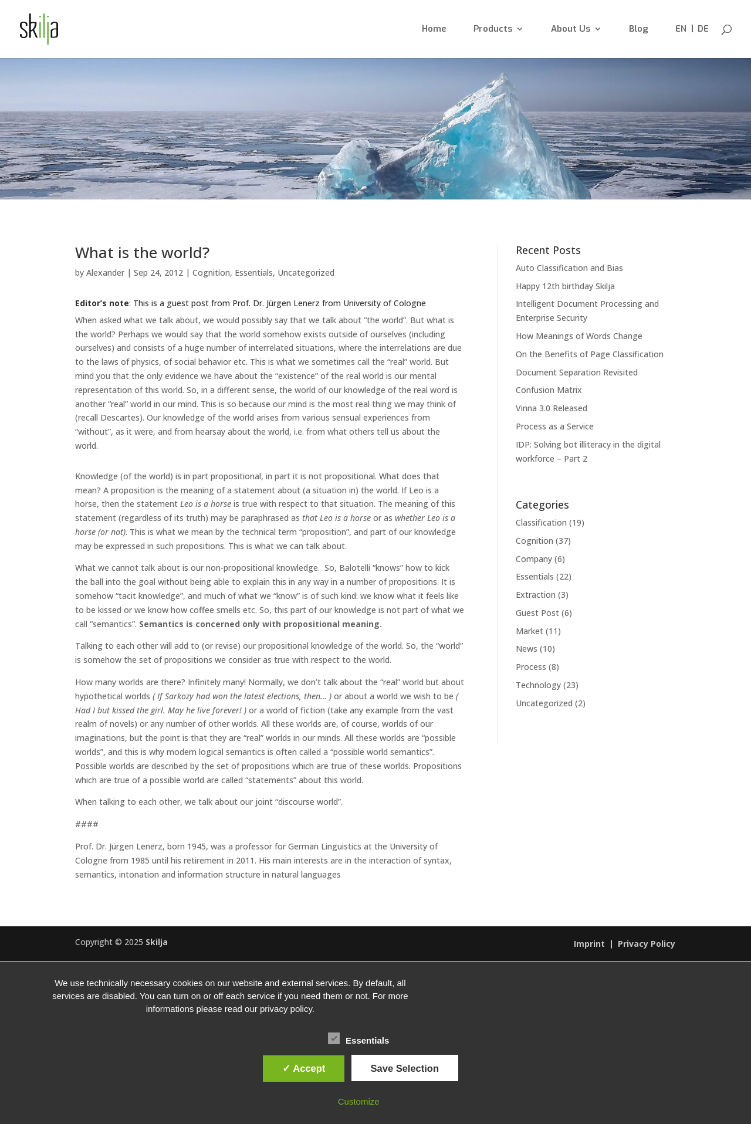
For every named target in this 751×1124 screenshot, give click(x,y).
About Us (570, 30)
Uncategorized (306, 272)
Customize (359, 1101)
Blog (638, 30)
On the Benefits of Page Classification (590, 354)
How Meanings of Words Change (579, 335)
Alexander (105, 272)
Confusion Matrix (549, 389)
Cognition (211, 272)
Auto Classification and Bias (569, 267)
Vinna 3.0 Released (551, 408)
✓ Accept (303, 1068)
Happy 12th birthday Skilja (565, 286)
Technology (538, 684)
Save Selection (405, 1068)
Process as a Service (555, 426)
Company (534, 558)
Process (531, 666)
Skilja (157, 941)
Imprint (589, 944)
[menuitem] (680, 41)
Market (529, 631)
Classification (541, 522)
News (526, 648)
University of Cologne (383, 303)
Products (492, 30)
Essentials (254, 272)
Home (434, 30)
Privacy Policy (646, 944)
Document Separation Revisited (577, 372)
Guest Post (537, 612)
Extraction (536, 594)
